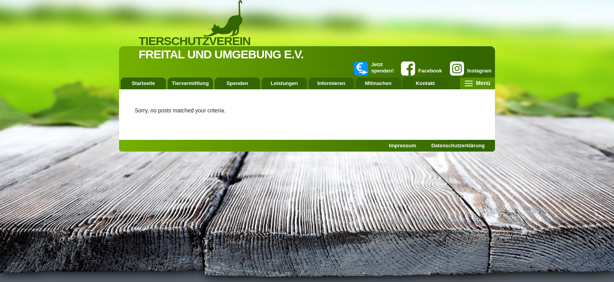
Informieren (331, 83)
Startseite (143, 83)
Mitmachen (378, 83)
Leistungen (284, 83)
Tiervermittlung (190, 83)
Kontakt (425, 83)
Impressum (402, 145)
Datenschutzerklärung (458, 145)
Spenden (237, 83)
